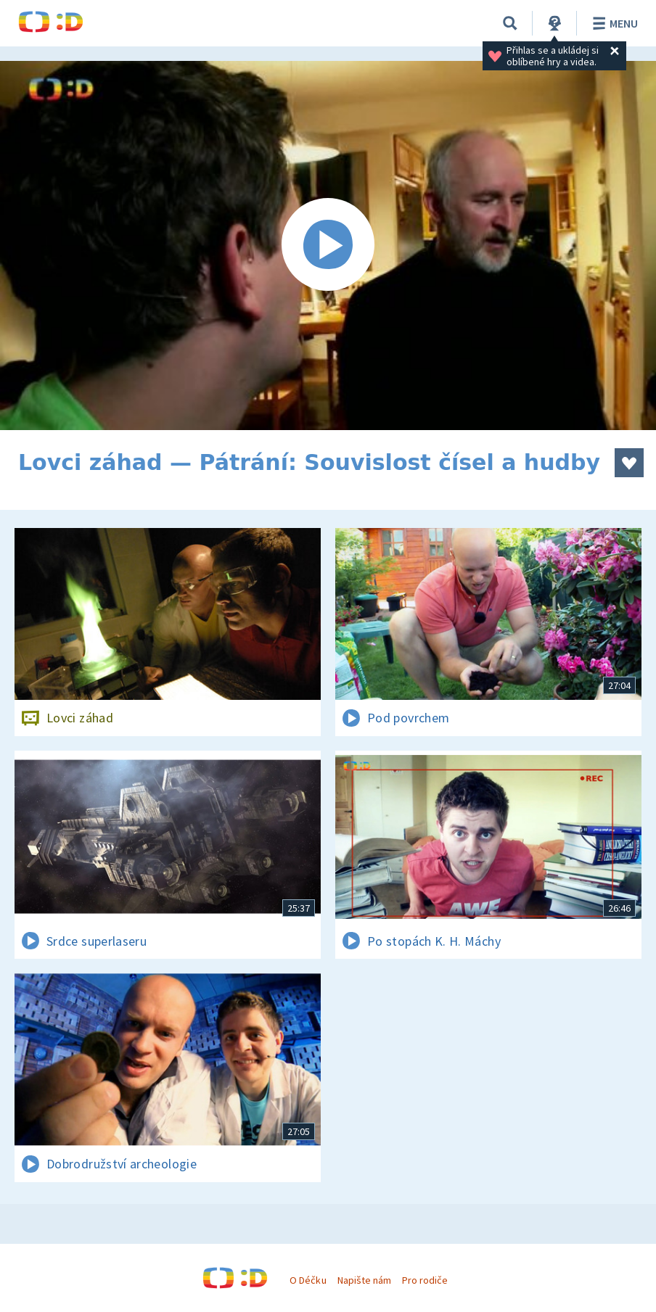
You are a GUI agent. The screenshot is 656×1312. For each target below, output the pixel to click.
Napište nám (364, 1280)
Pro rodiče (425, 1280)
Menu (613, 23)
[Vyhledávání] (510, 23)
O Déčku (308, 1280)
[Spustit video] (328, 245)
